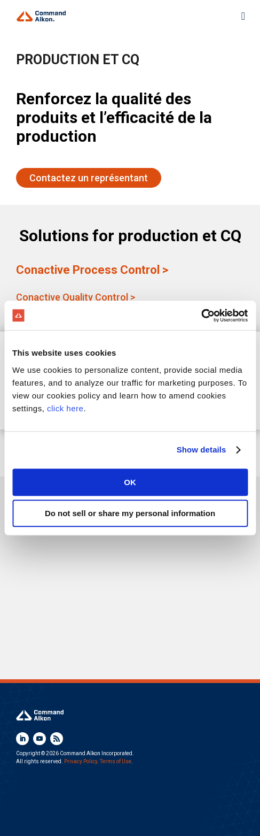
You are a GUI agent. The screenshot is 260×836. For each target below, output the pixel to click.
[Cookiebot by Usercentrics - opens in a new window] (201, 316)
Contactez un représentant (88, 177)
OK (130, 482)
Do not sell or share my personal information (130, 513)
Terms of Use (115, 761)
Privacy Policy (80, 761)
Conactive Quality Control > (75, 297)
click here (65, 408)
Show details (201, 449)
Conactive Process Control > (92, 270)
